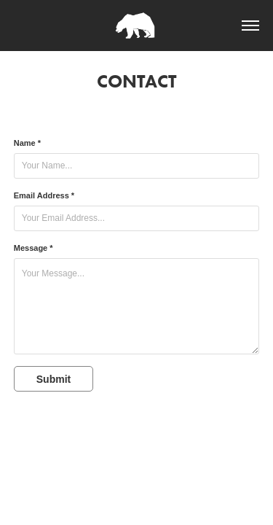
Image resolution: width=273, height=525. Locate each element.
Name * (27, 143)
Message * (33, 248)
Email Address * (44, 195)
